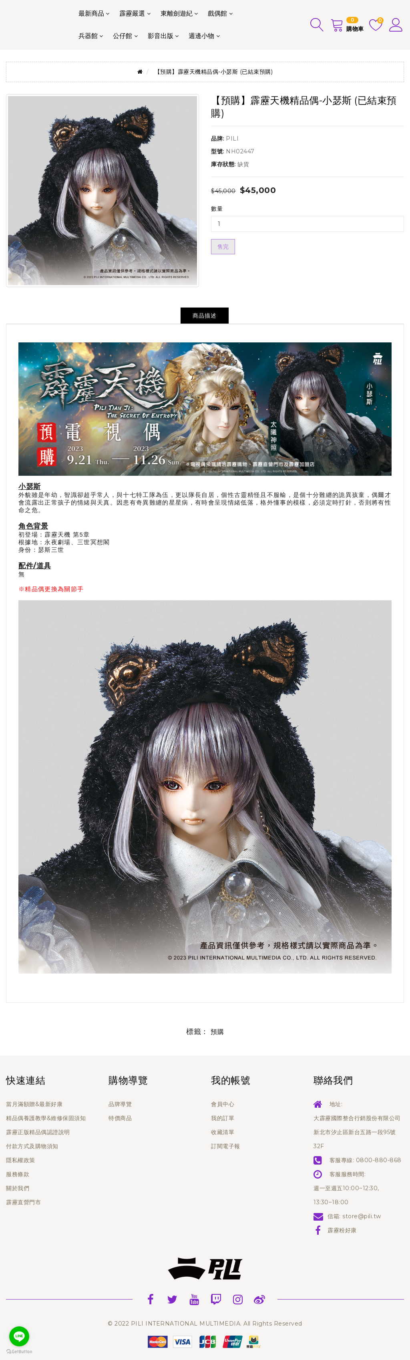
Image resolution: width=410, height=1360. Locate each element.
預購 (217, 1032)
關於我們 (17, 1188)
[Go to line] (19, 1336)
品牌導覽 (120, 1104)
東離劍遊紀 (177, 13)
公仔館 (122, 36)
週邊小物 (201, 36)
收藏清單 (222, 1132)
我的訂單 (222, 1118)
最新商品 (91, 13)
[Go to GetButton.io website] (19, 1351)
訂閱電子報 (225, 1146)
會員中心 (222, 1104)
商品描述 (205, 315)
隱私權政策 (20, 1160)
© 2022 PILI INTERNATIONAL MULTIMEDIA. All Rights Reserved (205, 1323)
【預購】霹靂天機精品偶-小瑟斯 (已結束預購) (214, 71)
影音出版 (160, 36)
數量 (217, 208)
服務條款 (17, 1174)
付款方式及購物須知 (32, 1146)
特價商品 (120, 1118)
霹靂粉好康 (342, 1230)
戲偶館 (217, 13)
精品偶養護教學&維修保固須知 (46, 1118)
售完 (223, 246)
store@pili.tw (361, 1216)
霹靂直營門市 (23, 1202)
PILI (232, 138)
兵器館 (88, 36)
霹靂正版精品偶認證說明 (38, 1132)
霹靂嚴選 (132, 13)
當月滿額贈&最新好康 (34, 1104)
